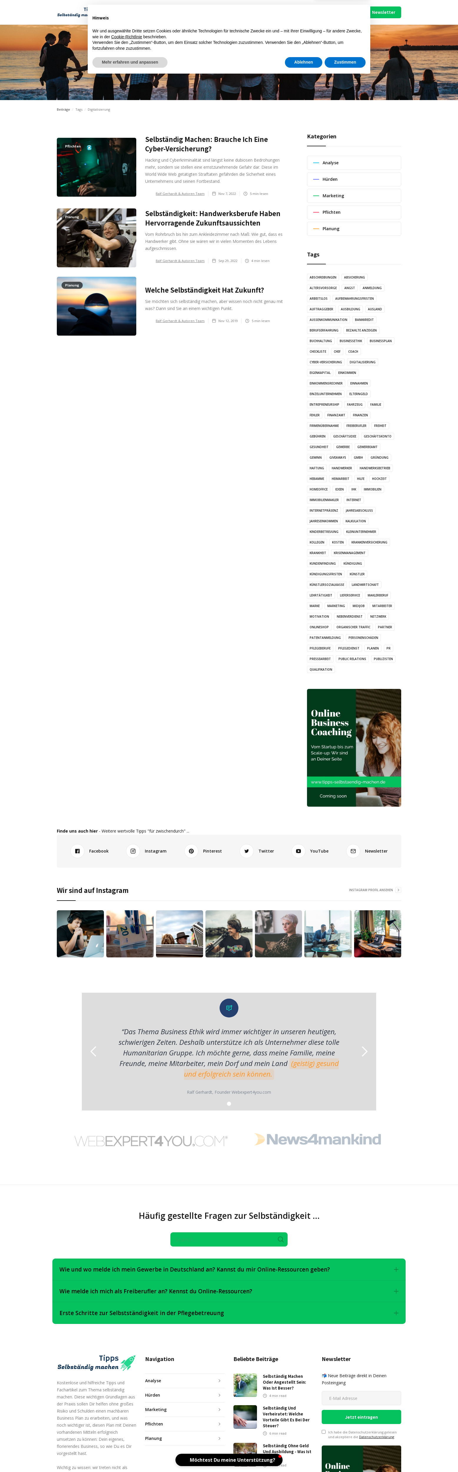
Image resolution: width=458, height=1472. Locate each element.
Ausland (375, 309)
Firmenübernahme (324, 426)
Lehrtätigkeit (321, 595)
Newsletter (383, 12)
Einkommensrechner (326, 383)
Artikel (163, 12)
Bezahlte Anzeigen (361, 330)
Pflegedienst (348, 648)
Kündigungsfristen (326, 574)
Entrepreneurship (324, 404)
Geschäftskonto (377, 436)
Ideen (339, 489)
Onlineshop (319, 627)
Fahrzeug (355, 404)
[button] (135, 12)
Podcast (262, 12)
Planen (373, 648)
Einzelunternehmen (326, 394)
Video (238, 12)
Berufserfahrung (324, 330)
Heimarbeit (340, 479)
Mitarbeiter (382, 606)
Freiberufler (356, 426)
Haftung (317, 468)
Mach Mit (285, 12)
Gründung (380, 457)
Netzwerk (378, 616)
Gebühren (318, 436)
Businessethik (351, 341)
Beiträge (63, 109)
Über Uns (306, 12)
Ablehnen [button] (303, 1455)
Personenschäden (363, 638)
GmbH (358, 457)
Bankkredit (364, 320)
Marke (315, 606)
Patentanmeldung (325, 638)
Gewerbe (343, 447)
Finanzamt (336, 415)
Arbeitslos (319, 298)
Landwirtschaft (365, 585)
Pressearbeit (320, 659)
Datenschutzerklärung (376, 1437)
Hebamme (317, 479)
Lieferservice (350, 595)
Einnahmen (359, 383)
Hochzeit (379, 479)
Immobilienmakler (324, 500)
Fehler (315, 415)
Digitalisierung (363, 362)
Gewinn (316, 457)
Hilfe (360, 479)
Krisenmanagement (350, 553)
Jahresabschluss (359, 510)
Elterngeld (358, 394)
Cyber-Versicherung (326, 362)
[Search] (229, 1239)
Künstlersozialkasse (327, 585)
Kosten (338, 542)
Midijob (359, 606)
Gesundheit (319, 447)
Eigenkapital (320, 373)
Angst (349, 288)
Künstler (357, 574)
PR (388, 648)
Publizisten (383, 659)
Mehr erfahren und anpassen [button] (130, 1455)
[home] (82, 12)
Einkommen (347, 373)
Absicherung (354, 277)
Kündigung (353, 563)
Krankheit (318, 553)
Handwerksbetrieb (375, 468)
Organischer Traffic (353, 627)
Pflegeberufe (320, 648)
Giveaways (337, 457)
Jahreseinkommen (324, 521)
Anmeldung (372, 288)
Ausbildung (350, 309)
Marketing (336, 606)
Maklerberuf (378, 595)
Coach (353, 351)
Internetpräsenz (324, 510)
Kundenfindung (323, 563)
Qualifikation (321, 669)
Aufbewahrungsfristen (354, 298)
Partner (385, 627)
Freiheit (380, 426)
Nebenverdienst (350, 616)
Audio (185, 12)
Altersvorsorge (323, 288)
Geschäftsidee (344, 436)
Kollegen (317, 542)
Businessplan (381, 341)
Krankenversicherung (369, 542)
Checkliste (318, 351)
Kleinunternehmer (361, 532)
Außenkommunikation (328, 320)
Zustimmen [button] (345, 1455)
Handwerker (342, 468)
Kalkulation (356, 521)
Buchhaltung (321, 341)
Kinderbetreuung (324, 532)
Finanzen (360, 415)
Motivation (319, 616)
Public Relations (352, 659)
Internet (353, 500)
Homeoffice (319, 489)
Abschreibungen (323, 277)
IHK (353, 489)
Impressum (328, 12)
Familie (375, 404)
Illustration (211, 12)
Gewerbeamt (367, 447)
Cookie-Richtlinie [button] (126, 1430)
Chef (337, 351)
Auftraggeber (321, 309)
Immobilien (372, 489)
